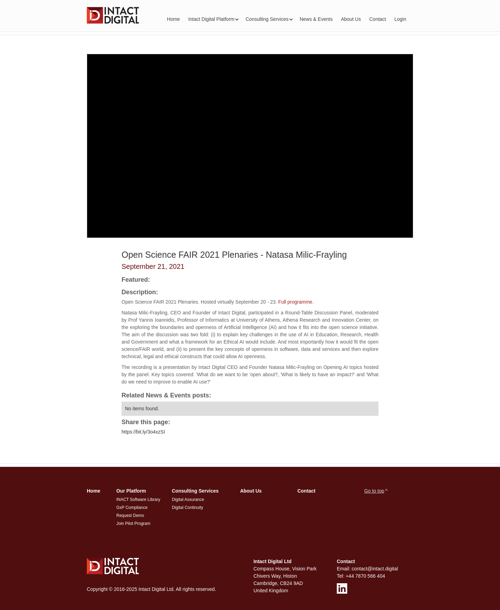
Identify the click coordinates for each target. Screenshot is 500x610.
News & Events (316, 19)
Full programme (295, 302)
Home (173, 19)
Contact (377, 19)
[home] (113, 15)
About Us (351, 19)
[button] (212, 19)
